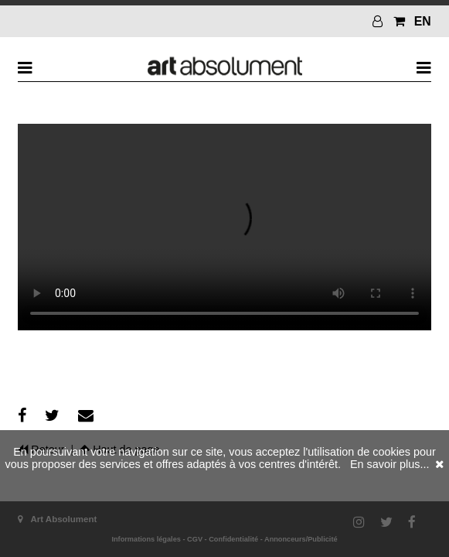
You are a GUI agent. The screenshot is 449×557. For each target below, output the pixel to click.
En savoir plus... (389, 464)
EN (422, 21)
